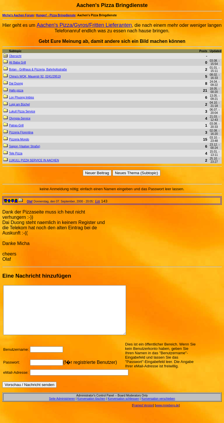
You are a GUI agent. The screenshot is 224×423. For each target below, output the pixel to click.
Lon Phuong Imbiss (21, 97)
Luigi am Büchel (19, 104)
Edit (97, 201)
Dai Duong (16, 83)
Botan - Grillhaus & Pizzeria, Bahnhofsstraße (38, 69)
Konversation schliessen (123, 408)
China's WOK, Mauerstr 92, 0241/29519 (35, 76)
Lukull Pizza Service (22, 111)
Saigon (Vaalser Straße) (24, 146)
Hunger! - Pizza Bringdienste (56, 15)
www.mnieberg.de (167, 415)
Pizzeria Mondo (19, 139)
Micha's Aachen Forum (18, 15)
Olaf (29, 201)
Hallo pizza (16, 90)
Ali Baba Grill (17, 62)
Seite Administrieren (62, 408)
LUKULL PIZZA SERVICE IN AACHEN (34, 160)
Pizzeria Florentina (21, 132)
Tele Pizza (15, 153)
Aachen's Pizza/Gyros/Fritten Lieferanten (84, 25)
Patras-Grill (16, 125)
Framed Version (143, 415)
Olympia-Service (19, 118)
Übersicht (15, 56)
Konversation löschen (91, 408)
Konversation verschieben (158, 408)
